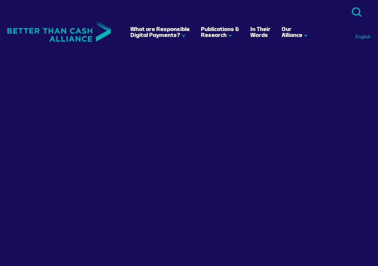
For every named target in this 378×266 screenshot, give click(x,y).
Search (356, 12)
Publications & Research (220, 32)
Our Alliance (292, 32)
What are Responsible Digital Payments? (160, 32)
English (363, 37)
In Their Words (260, 32)
